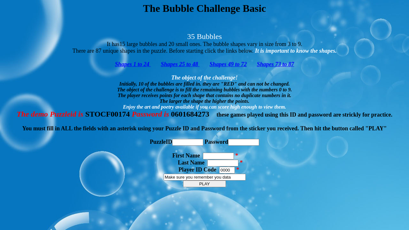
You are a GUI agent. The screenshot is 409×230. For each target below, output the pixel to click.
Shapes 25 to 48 (180, 64)
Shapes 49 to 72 (228, 64)
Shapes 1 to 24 (133, 64)
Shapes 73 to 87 (275, 64)
